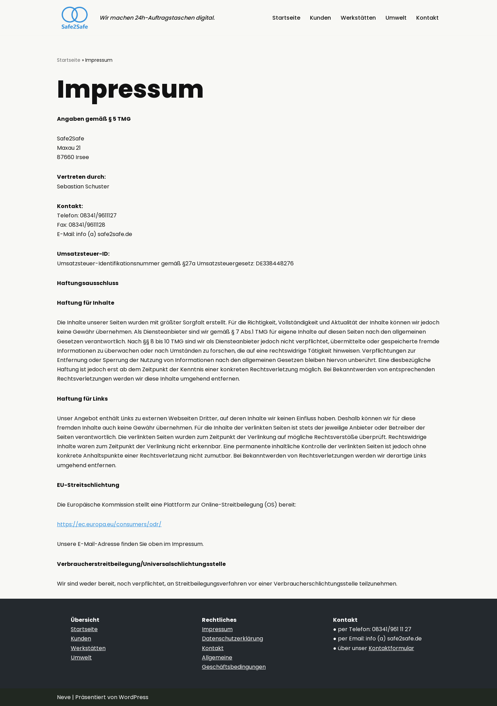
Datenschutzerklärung (232, 639)
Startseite (286, 18)
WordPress (133, 697)
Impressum (217, 629)
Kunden (320, 18)
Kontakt (427, 18)
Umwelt (396, 18)
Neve (64, 697)
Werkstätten (358, 18)
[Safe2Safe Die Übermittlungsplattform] (73, 17)
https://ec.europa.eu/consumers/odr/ (109, 524)
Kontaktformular (391, 648)
